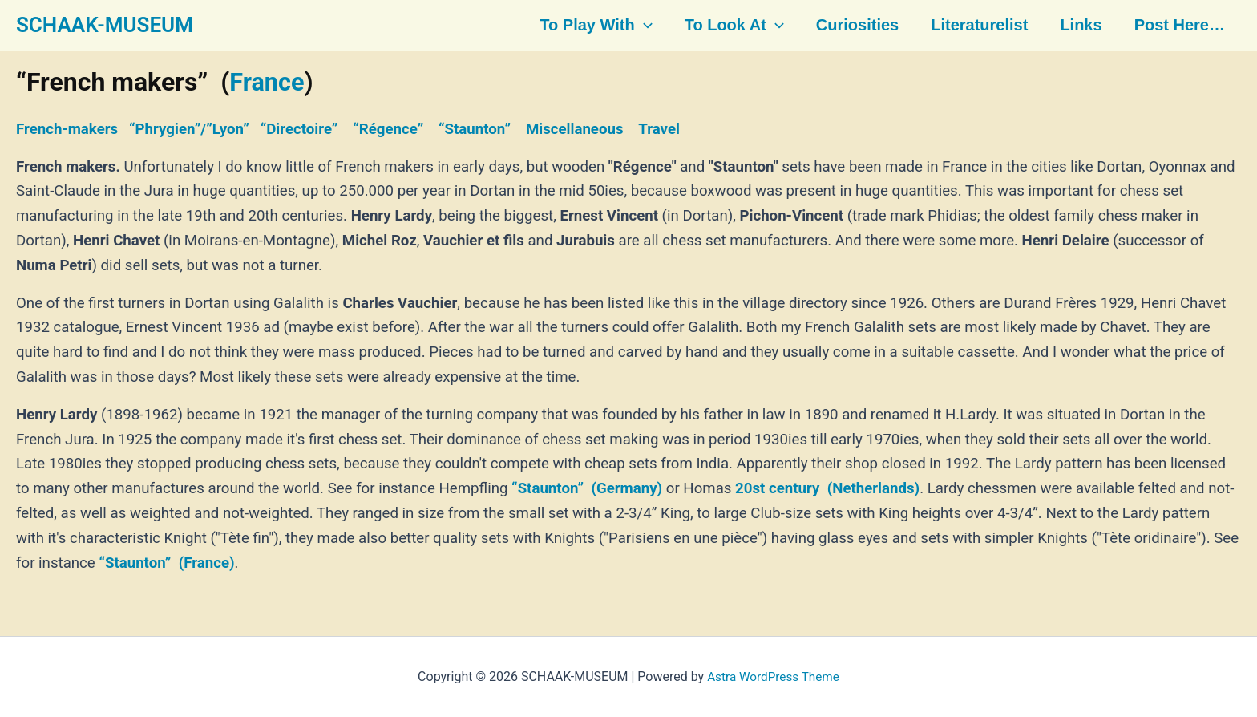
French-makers (67, 129)
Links (1076, 25)
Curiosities (855, 25)
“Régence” (388, 129)
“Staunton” (475, 129)
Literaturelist (976, 25)
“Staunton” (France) (166, 562)
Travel (659, 129)
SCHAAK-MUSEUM (104, 25)
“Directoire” (299, 129)
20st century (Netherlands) (827, 488)
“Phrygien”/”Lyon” (189, 129)
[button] (645, 26)
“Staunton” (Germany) (586, 488)
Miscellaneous (575, 129)
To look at (734, 26)
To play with (597, 26)
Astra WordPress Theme (773, 676)
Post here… (1173, 25)
